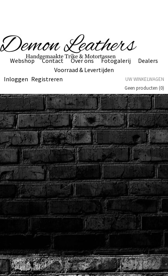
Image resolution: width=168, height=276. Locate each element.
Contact (52, 60)
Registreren (47, 79)
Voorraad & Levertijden (84, 70)
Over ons (82, 60)
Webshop (22, 60)
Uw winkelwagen (144, 79)
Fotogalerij (116, 60)
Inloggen (16, 79)
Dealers (148, 60)
